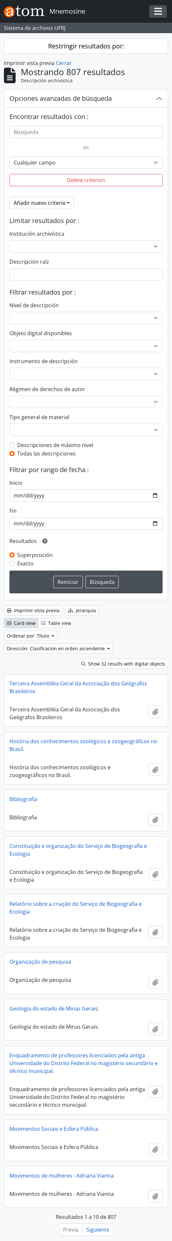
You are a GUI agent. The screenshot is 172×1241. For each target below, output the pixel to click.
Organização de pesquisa (40, 961)
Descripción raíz (29, 261)
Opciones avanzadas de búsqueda (60, 98)
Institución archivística (36, 233)
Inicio (15, 482)
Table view (56, 623)
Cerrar (64, 63)
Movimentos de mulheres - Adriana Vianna (61, 1175)
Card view (21, 623)
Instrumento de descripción (43, 361)
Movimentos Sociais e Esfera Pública (53, 1128)
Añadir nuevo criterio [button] (40, 202)
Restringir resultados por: (86, 46)
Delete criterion (86, 180)
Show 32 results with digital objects (123, 664)
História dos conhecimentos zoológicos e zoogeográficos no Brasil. (83, 745)
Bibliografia (23, 799)
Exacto (25, 563)
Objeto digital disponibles (40, 333)
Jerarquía (82, 610)
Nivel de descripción (34, 305)
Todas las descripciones (46, 453)
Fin (13, 510)
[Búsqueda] (86, 132)
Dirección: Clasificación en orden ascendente (56, 648)
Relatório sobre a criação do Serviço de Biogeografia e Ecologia (75, 907)
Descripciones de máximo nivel (55, 445)
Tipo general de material (39, 417)
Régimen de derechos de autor (47, 389)
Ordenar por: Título (28, 636)
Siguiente (97, 1229)
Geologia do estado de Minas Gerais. (54, 1008)
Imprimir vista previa (33, 610)
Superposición (35, 555)
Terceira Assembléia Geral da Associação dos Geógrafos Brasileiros (78, 687)
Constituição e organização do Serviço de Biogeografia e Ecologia (78, 849)
